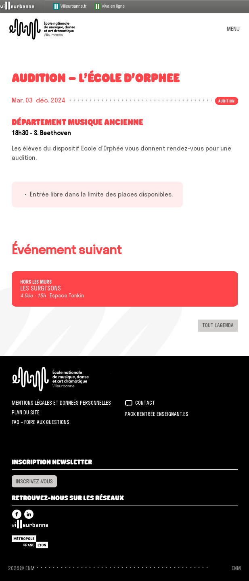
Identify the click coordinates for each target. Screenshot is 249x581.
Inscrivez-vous (34, 481)
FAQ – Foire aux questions (40, 422)
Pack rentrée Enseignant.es (156, 414)
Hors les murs (36, 282)
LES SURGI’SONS (40, 288)
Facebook (17, 514)
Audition (226, 100)
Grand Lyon (30, 541)
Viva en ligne (109, 6)
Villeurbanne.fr (69, 6)
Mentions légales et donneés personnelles (61, 402)
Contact (145, 402)
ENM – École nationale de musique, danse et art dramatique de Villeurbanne (51, 29)
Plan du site (26, 412)
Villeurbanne (30, 526)
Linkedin (29, 514)
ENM (61, 379)
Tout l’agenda (218, 325)
